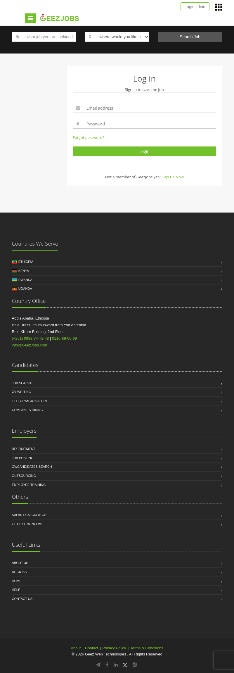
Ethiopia (25, 261)
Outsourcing (24, 475)
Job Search (22, 383)
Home (17, 581)
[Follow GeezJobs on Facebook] (107, 664)
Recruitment (23, 449)
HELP (16, 589)
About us (20, 563)
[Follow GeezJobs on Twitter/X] (125, 664)
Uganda (25, 288)
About (76, 648)
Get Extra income (28, 524)
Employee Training (29, 484)
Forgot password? (88, 137)
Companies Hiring (27, 410)
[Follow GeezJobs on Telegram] (98, 664)
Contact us (22, 598)
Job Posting (23, 458)
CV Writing (21, 392)
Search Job (190, 36)
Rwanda (25, 280)
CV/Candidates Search (32, 466)
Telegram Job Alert (30, 401)
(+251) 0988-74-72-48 (30, 338)
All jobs (19, 572)
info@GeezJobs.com (29, 345)
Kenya (23, 270)
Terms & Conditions (146, 648)
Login (144, 151)
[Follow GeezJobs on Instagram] (135, 664)
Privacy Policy (114, 648)
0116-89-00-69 (64, 338)
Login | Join (195, 6)
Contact (91, 648)
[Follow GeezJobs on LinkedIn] (116, 664)
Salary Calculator (29, 515)
